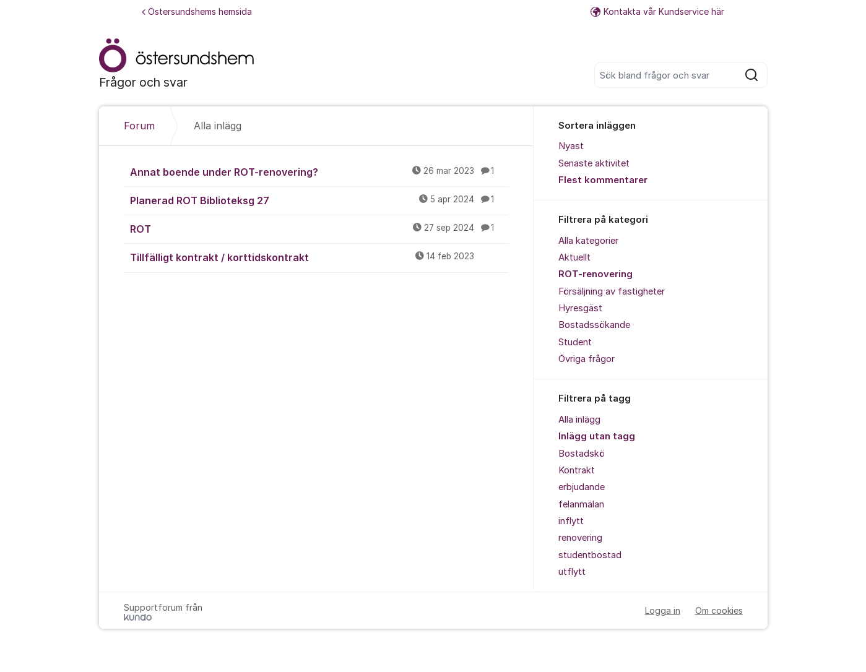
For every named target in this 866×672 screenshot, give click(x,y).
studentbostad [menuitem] (589, 555)
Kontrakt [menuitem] (576, 470)
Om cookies (719, 610)
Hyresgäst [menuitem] (580, 308)
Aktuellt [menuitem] (574, 257)
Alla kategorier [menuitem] (588, 240)
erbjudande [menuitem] (581, 487)
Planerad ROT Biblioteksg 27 (319, 200)
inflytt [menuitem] (571, 521)
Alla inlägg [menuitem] (579, 419)
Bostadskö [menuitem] (581, 453)
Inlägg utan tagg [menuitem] (596, 436)
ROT (319, 228)
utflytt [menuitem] (572, 571)
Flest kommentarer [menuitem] (602, 180)
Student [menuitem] (575, 342)
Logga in (662, 610)
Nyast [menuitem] (571, 146)
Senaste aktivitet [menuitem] (594, 163)
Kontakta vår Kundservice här (657, 11)
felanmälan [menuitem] (581, 504)
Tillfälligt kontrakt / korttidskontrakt (319, 257)
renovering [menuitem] (580, 537)
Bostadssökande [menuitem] (594, 324)
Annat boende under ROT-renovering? (319, 171)
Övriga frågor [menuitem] (586, 358)
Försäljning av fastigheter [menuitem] (611, 291)
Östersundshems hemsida (197, 11)
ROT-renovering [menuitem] (595, 274)
